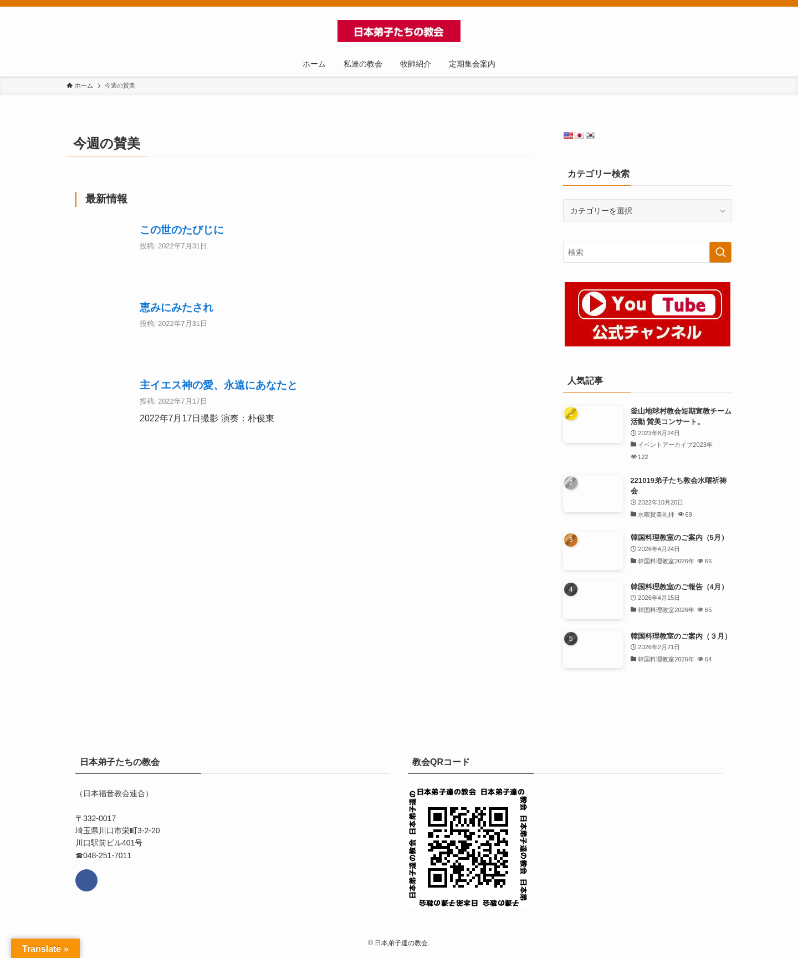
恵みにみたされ (176, 307)
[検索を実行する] (720, 252)
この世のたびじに (182, 230)
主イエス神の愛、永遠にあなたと (219, 385)
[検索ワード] (647, 252)
